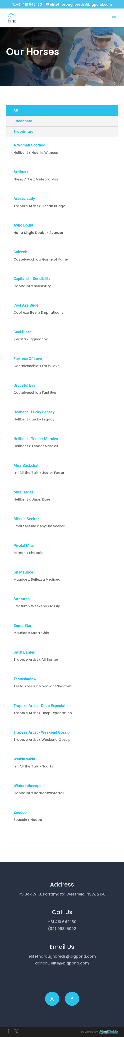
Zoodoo (20, 812)
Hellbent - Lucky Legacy (34, 412)
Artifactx (21, 172)
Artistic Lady (24, 198)
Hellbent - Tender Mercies (36, 439)
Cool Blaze (23, 332)
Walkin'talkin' (25, 759)
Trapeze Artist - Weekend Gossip (42, 732)
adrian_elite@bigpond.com (62, 963)
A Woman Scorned (29, 145)
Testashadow (25, 679)
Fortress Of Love (28, 358)
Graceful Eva (24, 385)
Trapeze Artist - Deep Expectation (42, 705)
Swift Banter (24, 652)
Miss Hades (23, 492)
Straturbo (22, 599)
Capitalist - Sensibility (32, 278)
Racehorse (23, 121)
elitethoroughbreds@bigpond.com (62, 956)
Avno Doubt (23, 225)
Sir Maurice (23, 572)
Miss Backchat (26, 465)
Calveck (20, 252)
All (16, 110)
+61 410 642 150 (29, 4)
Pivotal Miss (24, 545)
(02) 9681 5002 (62, 928)
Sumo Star (23, 625)
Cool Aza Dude (26, 305)
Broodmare (23, 131)
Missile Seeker (26, 519)
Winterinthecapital (29, 786)
